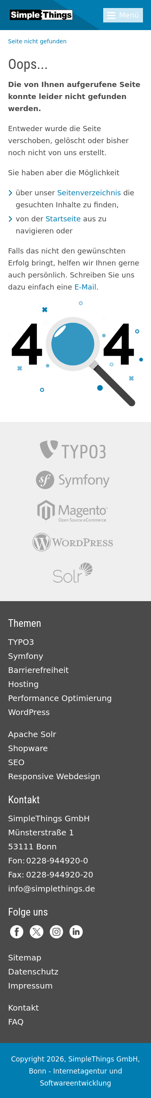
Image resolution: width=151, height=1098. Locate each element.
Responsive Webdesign (54, 776)
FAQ (16, 1022)
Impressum (30, 986)
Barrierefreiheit (38, 670)
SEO (16, 762)
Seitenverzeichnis (89, 192)
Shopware (28, 748)
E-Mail (85, 287)
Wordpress (73, 542)
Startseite (63, 219)
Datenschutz (33, 971)
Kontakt (23, 1008)
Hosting (23, 684)
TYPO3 (73, 449)
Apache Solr (72, 572)
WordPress (29, 712)
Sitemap (24, 957)
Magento (72, 511)
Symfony (73, 480)
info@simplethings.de (51, 888)
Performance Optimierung (60, 698)
